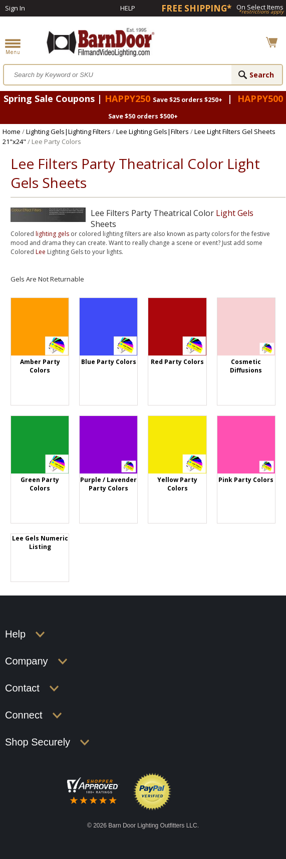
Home (12, 131)
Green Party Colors (40, 484)
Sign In (15, 8)
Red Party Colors (177, 362)
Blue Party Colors (108, 362)
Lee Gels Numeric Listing (40, 542)
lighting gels (52, 234)
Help (127, 8)
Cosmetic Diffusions (246, 366)
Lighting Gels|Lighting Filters (68, 131)
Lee (41, 252)
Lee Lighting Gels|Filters (152, 131)
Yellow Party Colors (177, 484)
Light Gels (234, 213)
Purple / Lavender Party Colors (108, 484)
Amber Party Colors (40, 366)
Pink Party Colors (245, 480)
